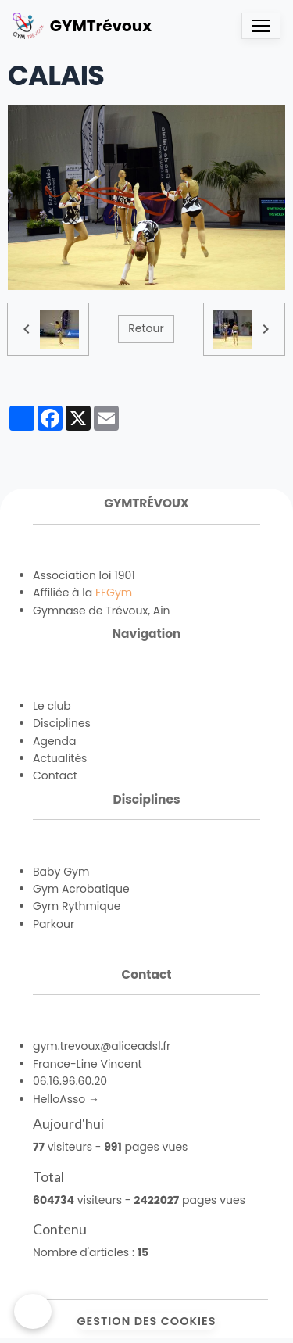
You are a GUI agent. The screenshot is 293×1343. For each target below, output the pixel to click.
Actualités (60, 758)
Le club (52, 706)
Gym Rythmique (76, 906)
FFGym (113, 592)
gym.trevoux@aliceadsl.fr (101, 1046)
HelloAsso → (66, 1099)
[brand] (82, 26)
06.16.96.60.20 (70, 1081)
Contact (55, 775)
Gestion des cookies (146, 1321)
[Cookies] (33, 1311)
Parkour (53, 924)
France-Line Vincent (87, 1064)
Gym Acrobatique (81, 889)
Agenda (54, 741)
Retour (145, 328)
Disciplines (62, 723)
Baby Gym (61, 871)
